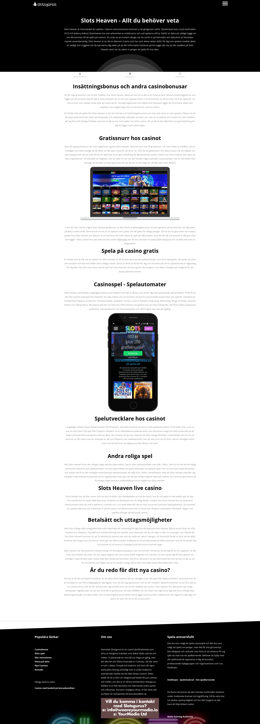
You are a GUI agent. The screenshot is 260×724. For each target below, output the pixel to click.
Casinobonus (41, 649)
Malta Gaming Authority (180, 716)
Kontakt (39, 669)
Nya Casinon (41, 665)
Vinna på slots (42, 661)
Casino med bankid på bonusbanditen (55, 688)
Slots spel (40, 653)
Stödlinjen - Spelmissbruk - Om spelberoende (191, 679)
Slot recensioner (43, 657)
